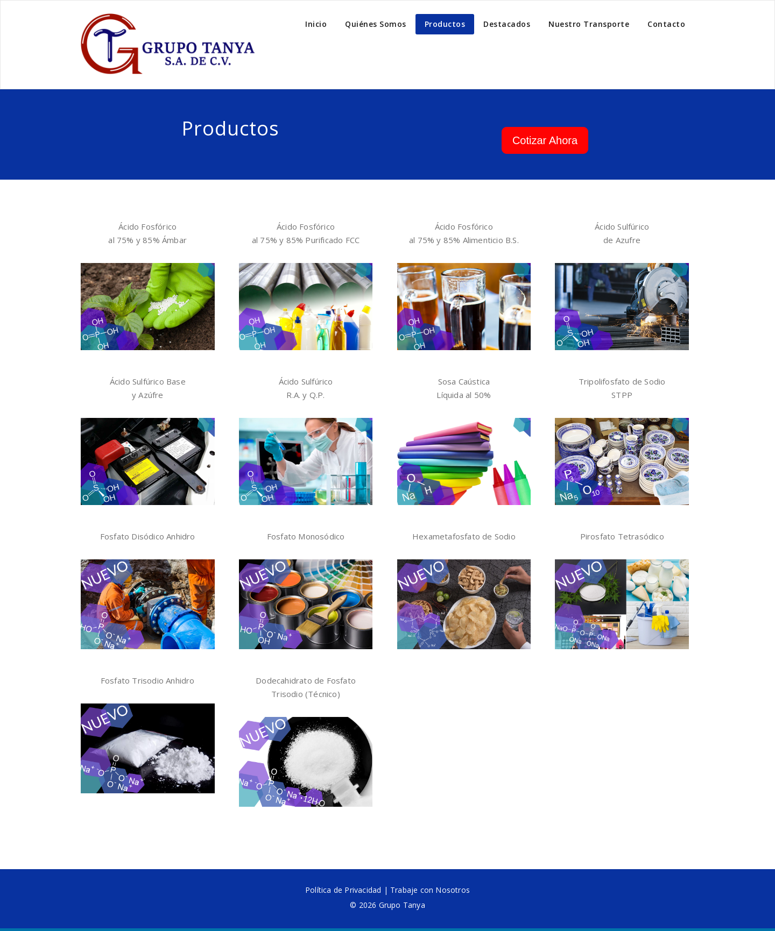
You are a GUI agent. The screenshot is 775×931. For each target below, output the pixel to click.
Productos (445, 24)
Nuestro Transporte (588, 24)
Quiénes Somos (375, 24)
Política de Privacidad (343, 890)
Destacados (506, 24)
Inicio (316, 24)
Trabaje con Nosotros (430, 890)
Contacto (666, 24)
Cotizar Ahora (544, 140)
